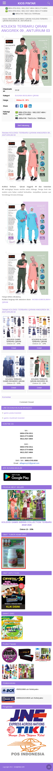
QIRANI (28, 19)
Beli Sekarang (23, 125)
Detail (13, 348)
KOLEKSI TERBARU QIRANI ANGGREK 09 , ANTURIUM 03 (25, 28)
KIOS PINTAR (26, 3)
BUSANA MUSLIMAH (16, 19)
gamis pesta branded (12, 413)
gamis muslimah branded (14, 418)
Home (5, 19)
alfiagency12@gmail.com (29, 463)
